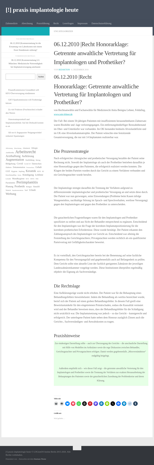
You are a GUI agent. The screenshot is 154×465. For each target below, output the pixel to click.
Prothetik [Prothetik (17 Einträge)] (19, 186)
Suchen (41, 77)
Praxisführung (43, 23)
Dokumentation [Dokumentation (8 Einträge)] (19, 167)
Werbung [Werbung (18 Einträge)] (11, 193)
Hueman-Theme (40, 459)
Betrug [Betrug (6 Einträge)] (38, 160)
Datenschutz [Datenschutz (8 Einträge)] (37, 164)
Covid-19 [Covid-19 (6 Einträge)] (27, 164)
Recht (56, 23)
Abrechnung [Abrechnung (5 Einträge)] (17, 148)
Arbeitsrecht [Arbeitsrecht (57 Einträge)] (25, 151)
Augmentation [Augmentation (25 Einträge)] (15, 159)
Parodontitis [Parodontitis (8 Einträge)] (10, 183)
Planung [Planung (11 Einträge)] (9, 186)
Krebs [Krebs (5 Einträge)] (19, 175)
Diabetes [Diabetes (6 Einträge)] (9, 167)
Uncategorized (64, 31)
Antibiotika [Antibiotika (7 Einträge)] (10, 152)
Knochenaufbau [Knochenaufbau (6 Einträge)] (11, 175)
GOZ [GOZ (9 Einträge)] (8, 171)
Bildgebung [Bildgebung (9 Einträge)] (10, 164)
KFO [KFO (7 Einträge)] (39, 171)
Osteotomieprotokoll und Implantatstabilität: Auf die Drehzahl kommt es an (24, 122)
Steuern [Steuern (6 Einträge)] (8, 190)
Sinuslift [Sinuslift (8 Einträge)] (36, 187)
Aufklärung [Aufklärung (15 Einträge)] (28, 156)
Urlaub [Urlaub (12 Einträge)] (32, 190)
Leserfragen (68, 23)
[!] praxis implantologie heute (42, 10)
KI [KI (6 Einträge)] (43, 171)
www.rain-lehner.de (64, 114)
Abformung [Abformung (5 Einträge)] (9, 148)
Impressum (82, 23)
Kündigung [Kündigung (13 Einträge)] (28, 174)
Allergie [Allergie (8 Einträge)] (34, 148)
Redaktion (64, 70)
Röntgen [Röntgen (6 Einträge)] (29, 187)
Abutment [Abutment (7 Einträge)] (26, 148)
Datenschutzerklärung (101, 23)
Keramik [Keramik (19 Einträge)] (31, 170)
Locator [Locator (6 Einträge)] (8, 179)
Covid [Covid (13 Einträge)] (20, 163)
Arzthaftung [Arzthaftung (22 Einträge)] (13, 156)
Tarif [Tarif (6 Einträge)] (26, 190)
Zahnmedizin (11, 23)
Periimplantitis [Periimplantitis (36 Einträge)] (27, 182)
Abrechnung (27, 23)
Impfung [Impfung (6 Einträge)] (22, 171)
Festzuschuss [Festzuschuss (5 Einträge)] (30, 167)
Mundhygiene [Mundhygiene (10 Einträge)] (18, 178)
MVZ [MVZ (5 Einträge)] (27, 179)
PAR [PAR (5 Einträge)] (37, 179)
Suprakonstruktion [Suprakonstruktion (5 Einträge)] (17, 190)
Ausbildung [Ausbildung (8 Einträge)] (29, 160)
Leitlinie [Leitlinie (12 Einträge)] (39, 174)
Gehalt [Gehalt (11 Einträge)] (38, 167)
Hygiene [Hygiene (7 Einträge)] (14, 171)
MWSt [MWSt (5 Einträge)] (32, 179)
